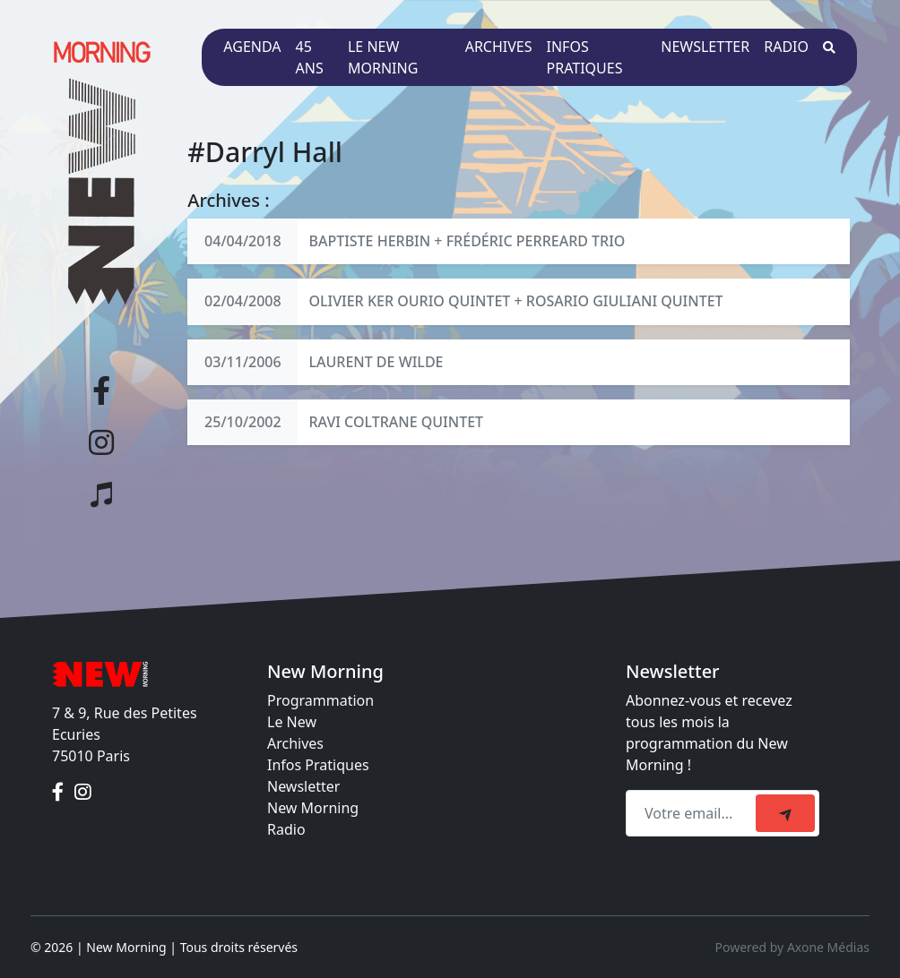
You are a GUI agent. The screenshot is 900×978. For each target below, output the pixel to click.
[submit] (785, 813)
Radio (786, 46)
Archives (498, 46)
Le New (291, 722)
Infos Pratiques (318, 765)
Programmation (320, 700)
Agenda (252, 46)
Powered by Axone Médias (792, 947)
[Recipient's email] (693, 813)
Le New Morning (383, 57)
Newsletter (705, 46)
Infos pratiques (585, 57)
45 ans (310, 57)
